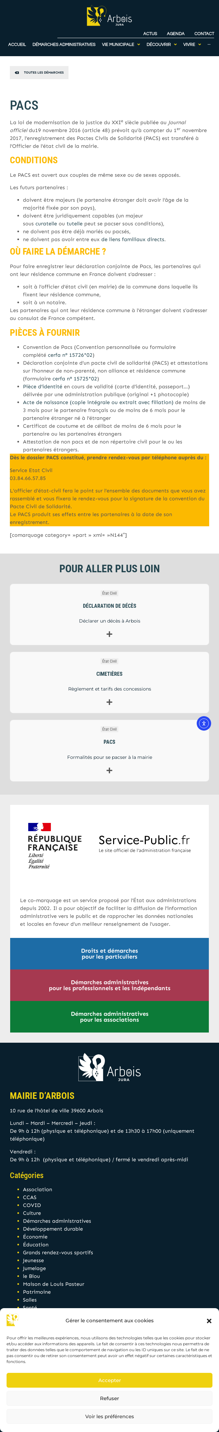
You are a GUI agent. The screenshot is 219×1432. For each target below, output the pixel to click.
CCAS (29, 1197)
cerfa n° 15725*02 (74, 378)
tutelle (75, 223)
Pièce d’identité (42, 386)
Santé (30, 1308)
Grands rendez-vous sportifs (58, 1252)
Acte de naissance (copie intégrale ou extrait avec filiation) (98, 402)
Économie (35, 1237)
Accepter (109, 1380)
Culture (32, 1213)
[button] (209, 1321)
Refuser (109, 1398)
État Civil (109, 593)
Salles (30, 1300)
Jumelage (34, 1268)
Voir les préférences (109, 1416)
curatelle (46, 223)
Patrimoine (37, 1292)
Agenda (176, 32)
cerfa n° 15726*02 (70, 355)
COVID (32, 1205)
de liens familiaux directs (132, 239)
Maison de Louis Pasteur (53, 1284)
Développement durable (53, 1229)
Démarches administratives (57, 1221)
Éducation (36, 1244)
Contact (204, 32)
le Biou (31, 1276)
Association (37, 1189)
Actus (150, 32)
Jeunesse (33, 1260)
